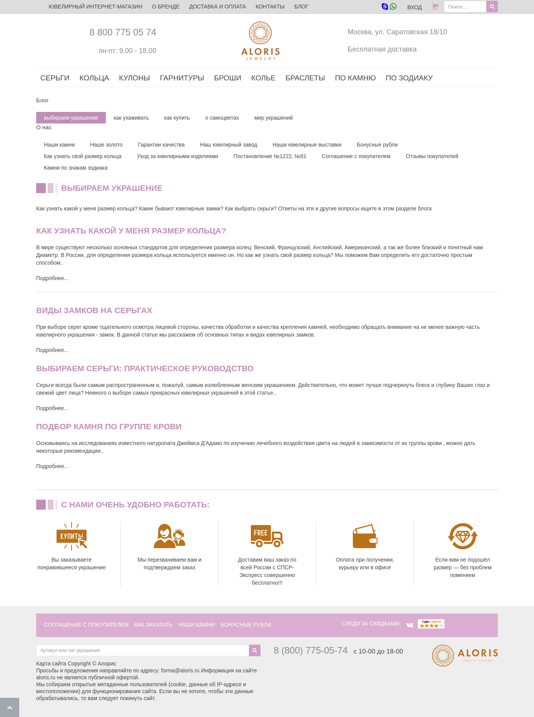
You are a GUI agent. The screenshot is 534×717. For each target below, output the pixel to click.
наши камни (196, 625)
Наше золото (106, 145)
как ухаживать (131, 118)
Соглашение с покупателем (356, 156)
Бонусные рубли (377, 145)
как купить (177, 118)
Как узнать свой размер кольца (83, 156)
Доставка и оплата (217, 6)
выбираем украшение (71, 118)
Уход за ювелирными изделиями (177, 156)
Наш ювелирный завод (228, 145)
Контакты (270, 6)
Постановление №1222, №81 (270, 156)
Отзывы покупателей (432, 156)
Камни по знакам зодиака (76, 168)
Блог (301, 6)
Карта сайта (51, 663)
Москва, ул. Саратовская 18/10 (397, 32)
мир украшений (273, 118)
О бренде (166, 6)
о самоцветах (222, 118)
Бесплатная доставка (382, 49)
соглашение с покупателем (86, 625)
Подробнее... (52, 278)
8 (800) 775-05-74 (311, 650)
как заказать (153, 625)
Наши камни (59, 145)
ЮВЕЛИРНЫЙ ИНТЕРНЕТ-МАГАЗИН (95, 6)
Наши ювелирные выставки (306, 145)
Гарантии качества (161, 145)
